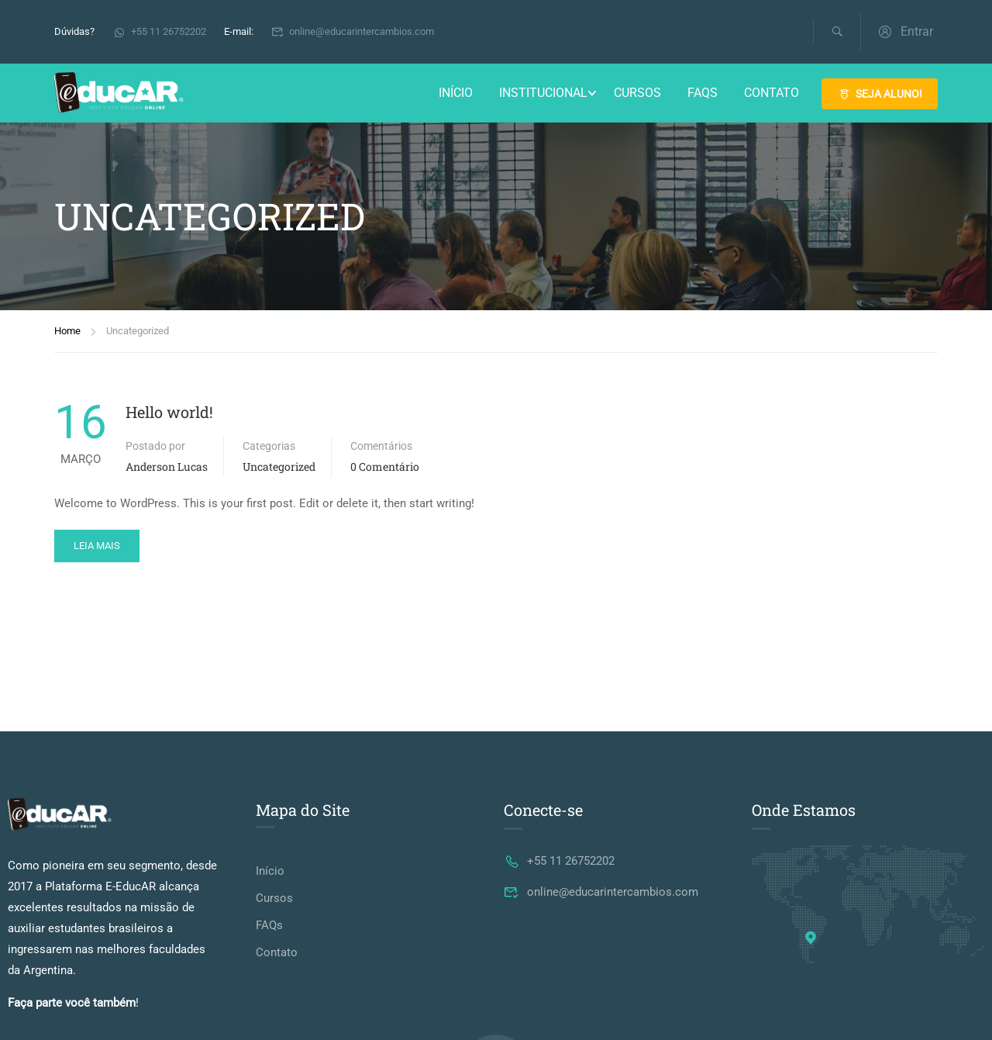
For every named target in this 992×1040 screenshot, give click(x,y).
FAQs (702, 92)
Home (67, 331)
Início (456, 92)
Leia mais (97, 545)
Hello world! (169, 412)
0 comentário (384, 466)
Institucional (543, 92)
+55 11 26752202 (159, 31)
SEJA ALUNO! (879, 94)
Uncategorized (279, 466)
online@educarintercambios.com (353, 31)
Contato (771, 92)
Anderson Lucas (167, 466)
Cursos (637, 92)
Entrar (905, 31)
